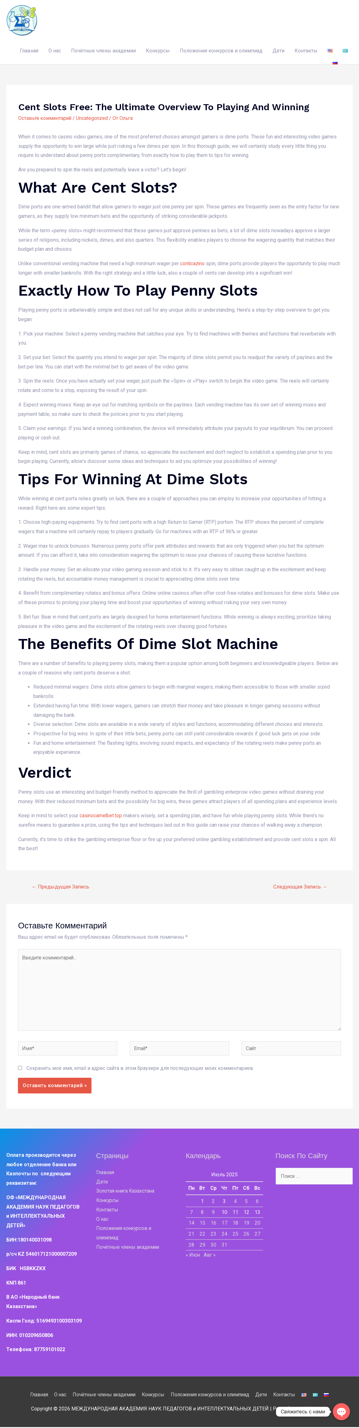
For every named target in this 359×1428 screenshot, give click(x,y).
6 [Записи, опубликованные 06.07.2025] (257, 1202)
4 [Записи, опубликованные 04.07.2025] (235, 1202)
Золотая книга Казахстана (126, 1192)
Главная (29, 50)
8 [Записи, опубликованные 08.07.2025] (202, 1213)
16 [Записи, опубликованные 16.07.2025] (213, 1224)
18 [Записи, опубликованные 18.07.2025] (235, 1224)
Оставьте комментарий (45, 118)
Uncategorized (93, 118)
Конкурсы (158, 50)
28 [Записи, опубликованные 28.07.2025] (191, 1246)
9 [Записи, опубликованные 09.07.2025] (213, 1213)
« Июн (193, 1256)
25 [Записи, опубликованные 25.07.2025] (235, 1235)
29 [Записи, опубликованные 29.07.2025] (202, 1246)
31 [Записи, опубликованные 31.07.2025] (224, 1246)
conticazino (192, 263)
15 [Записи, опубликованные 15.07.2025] (202, 1224)
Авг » (210, 1256)
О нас (54, 50)
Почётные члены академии (103, 50)
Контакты (306, 50)
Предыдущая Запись (61, 886)
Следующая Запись (300, 886)
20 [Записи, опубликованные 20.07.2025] (257, 1224)
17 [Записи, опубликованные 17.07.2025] (224, 1224)
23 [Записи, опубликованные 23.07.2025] (213, 1235)
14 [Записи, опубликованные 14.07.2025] (191, 1224)
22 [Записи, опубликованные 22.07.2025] (202, 1235)
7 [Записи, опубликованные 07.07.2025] (191, 1213)
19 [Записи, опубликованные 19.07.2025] (246, 1224)
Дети (278, 50)
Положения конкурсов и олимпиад (221, 50)
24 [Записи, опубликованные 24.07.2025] (224, 1235)
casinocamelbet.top (101, 815)
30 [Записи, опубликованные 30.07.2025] (213, 1246)
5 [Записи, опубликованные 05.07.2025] (246, 1202)
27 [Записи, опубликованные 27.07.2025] (257, 1235)
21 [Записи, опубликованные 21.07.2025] (191, 1235)
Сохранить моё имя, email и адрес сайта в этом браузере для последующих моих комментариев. (140, 1069)
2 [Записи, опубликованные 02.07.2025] (213, 1202)
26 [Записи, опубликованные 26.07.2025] (246, 1235)
